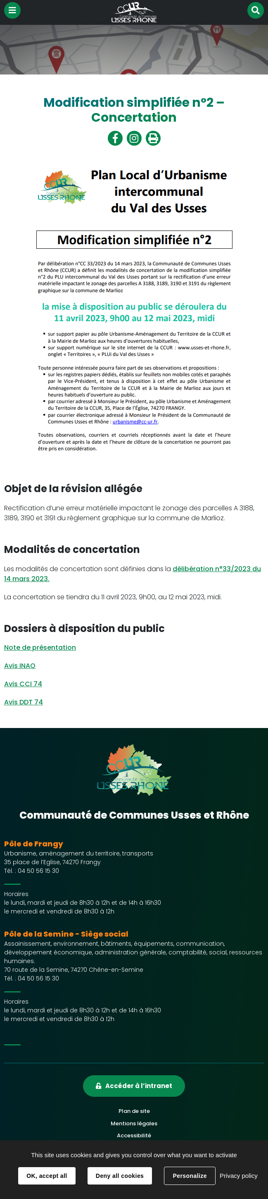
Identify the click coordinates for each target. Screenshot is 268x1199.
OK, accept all (46, 1176)
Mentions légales (134, 1123)
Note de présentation (40, 647)
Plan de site (134, 1111)
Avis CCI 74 (23, 684)
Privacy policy (239, 1175)
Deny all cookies (120, 1176)
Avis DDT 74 (23, 702)
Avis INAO (20, 665)
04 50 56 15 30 (38, 871)
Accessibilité (134, 1135)
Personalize (189, 1176)
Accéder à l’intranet (138, 1085)
